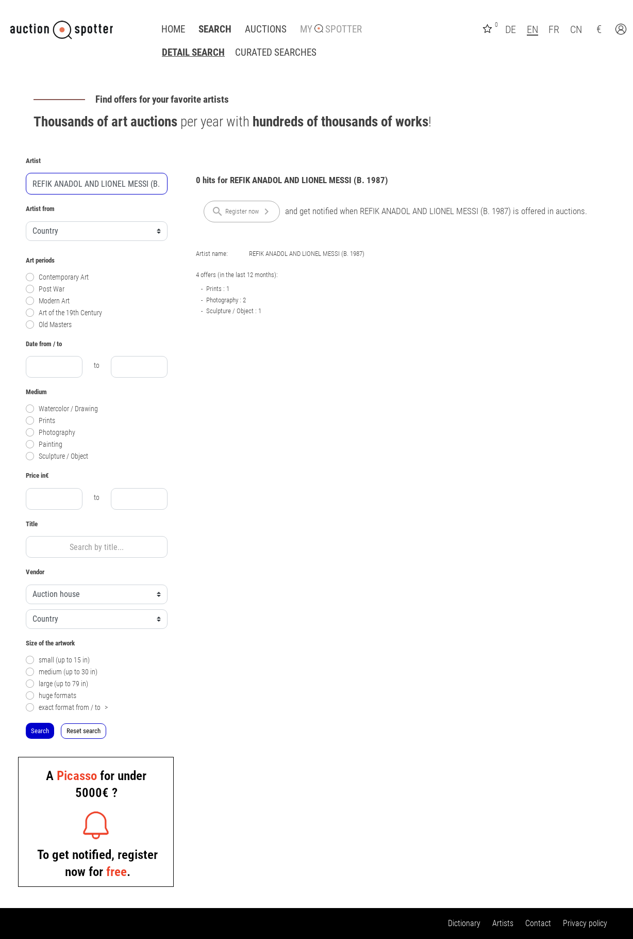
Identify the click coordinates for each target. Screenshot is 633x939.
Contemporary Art (57, 277)
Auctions (266, 29)
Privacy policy (585, 923)
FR (553, 29)
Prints (40, 420)
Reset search (83, 731)
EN (532, 29)
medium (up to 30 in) (61, 672)
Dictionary (464, 923)
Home (173, 29)
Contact (538, 923)
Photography (50, 432)
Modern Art (48, 301)
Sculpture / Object (57, 456)
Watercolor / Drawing (62, 408)
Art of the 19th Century (64, 313)
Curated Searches (275, 52)
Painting (44, 444)
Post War (45, 289)
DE (510, 29)
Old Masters (49, 324)
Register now (242, 211)
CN (576, 29)
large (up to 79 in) (57, 683)
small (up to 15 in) (58, 660)
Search (214, 29)
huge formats (51, 695)
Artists (502, 923)
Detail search (193, 52)
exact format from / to (67, 707)
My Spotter (331, 29)
